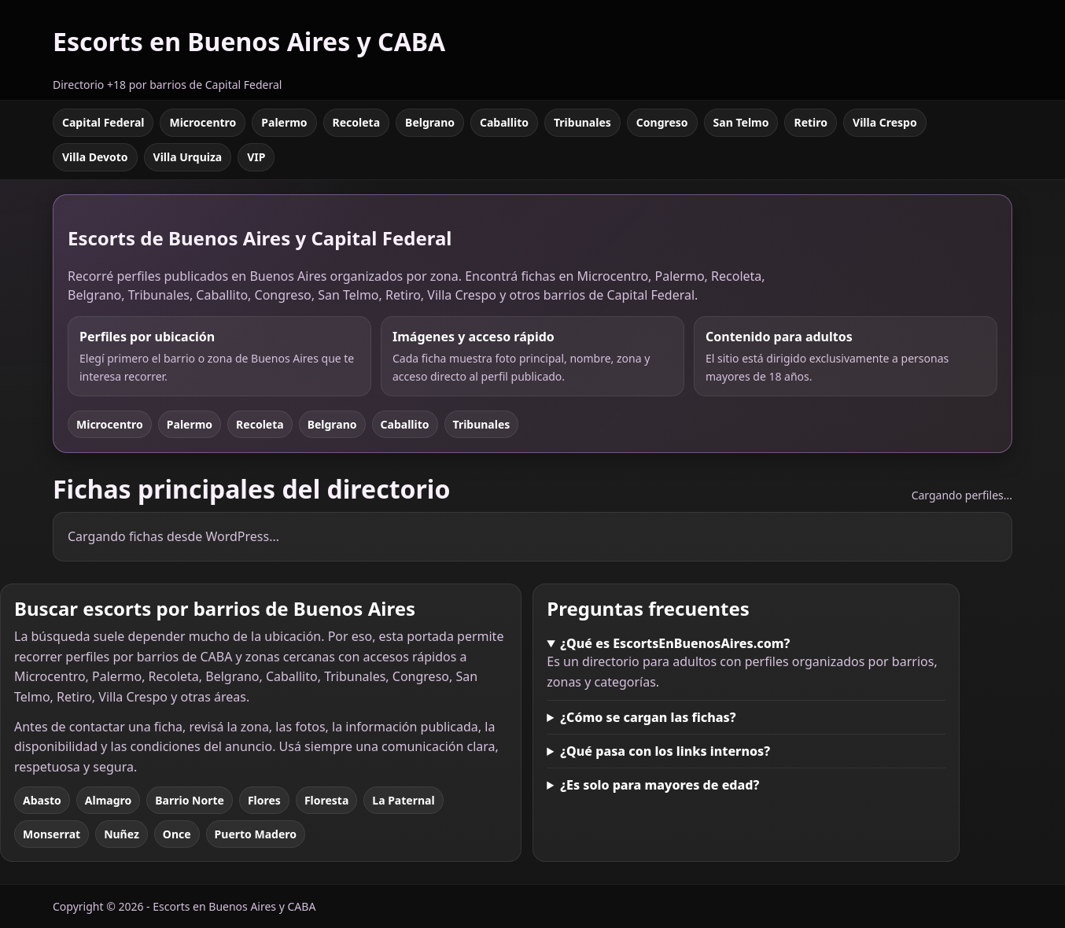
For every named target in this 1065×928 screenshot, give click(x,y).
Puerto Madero (256, 834)
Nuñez (121, 834)
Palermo (284, 122)
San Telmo (741, 122)
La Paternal (403, 800)
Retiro (810, 122)
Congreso (662, 122)
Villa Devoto (95, 156)
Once (177, 834)
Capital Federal (103, 122)
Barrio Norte (189, 800)
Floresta (326, 800)
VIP (256, 156)
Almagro (108, 800)
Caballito (504, 122)
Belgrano (430, 122)
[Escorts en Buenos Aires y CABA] (249, 50)
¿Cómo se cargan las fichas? (647, 717)
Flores (264, 800)
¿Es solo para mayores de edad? (659, 785)
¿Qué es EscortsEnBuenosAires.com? (675, 643)
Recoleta (357, 122)
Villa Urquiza (188, 156)
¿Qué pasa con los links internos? (665, 751)
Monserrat (51, 834)
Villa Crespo (885, 122)
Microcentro (202, 122)
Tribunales (582, 122)
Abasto (42, 800)
